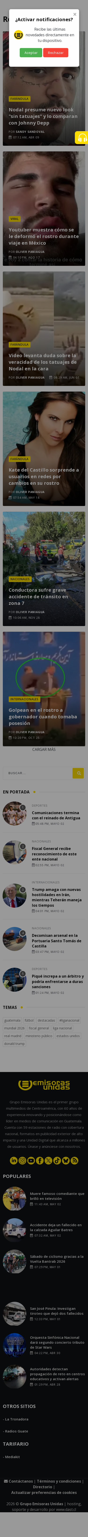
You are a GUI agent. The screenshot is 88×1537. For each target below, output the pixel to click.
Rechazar (56, 52)
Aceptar (31, 52)
